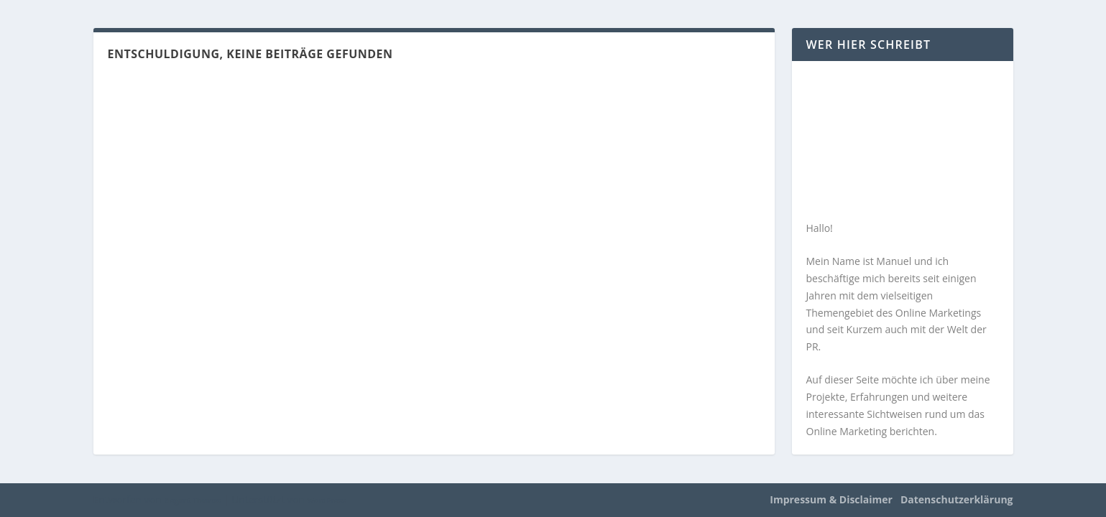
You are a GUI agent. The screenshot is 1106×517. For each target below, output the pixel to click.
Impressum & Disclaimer (831, 499)
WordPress (326, 500)
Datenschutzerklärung (956, 499)
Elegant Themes (192, 500)
